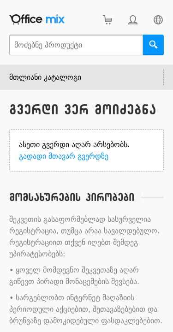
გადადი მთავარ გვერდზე (63, 156)
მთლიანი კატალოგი (45, 77)
